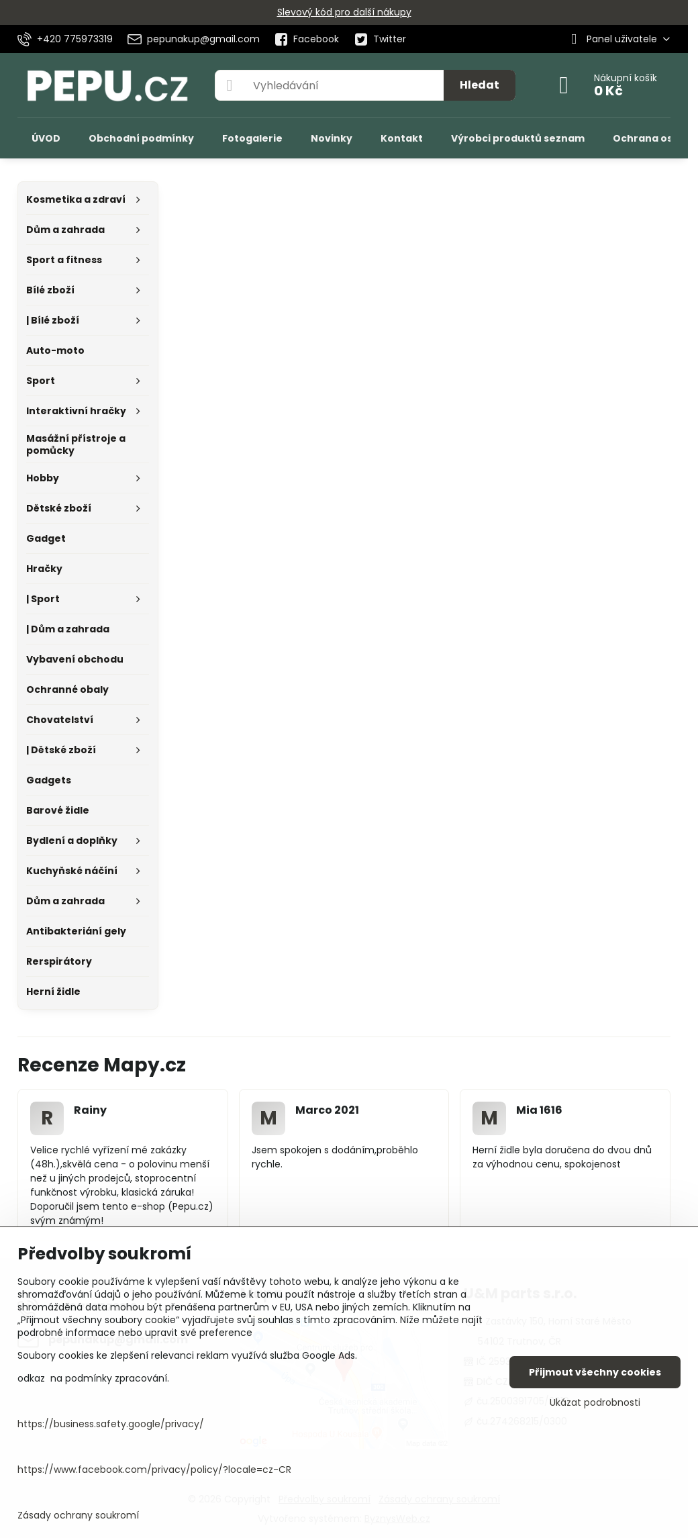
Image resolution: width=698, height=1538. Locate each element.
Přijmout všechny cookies (595, 1372)
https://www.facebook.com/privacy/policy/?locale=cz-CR (154, 1469)
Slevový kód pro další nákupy (344, 12)
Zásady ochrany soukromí (78, 1515)
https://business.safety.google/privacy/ (110, 1424)
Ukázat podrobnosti (595, 1402)
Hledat (479, 85)
